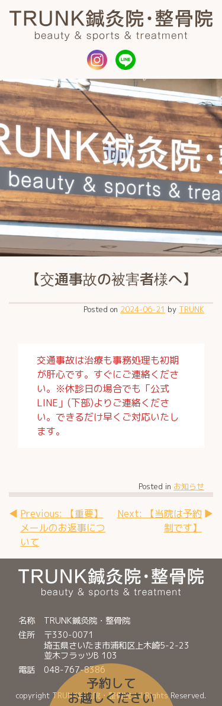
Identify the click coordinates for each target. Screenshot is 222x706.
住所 (26, 635)
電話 (26, 670)
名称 (26, 621)
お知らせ (188, 486)
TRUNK (191, 309)
